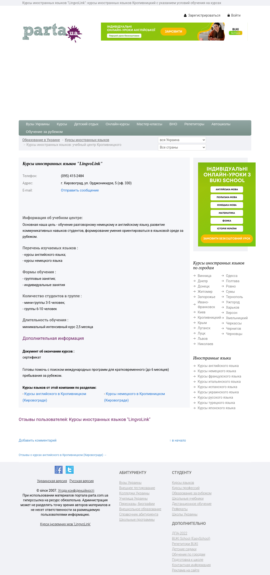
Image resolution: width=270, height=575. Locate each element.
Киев (201, 312)
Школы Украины (184, 514)
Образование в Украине (41, 140)
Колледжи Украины (134, 493)
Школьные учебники (188, 498)
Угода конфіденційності (76, 490)
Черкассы (234, 323)
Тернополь (234, 297)
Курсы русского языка (215, 397)
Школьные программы (137, 519)
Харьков (232, 307)
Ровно (231, 286)
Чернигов (233, 328)
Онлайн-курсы (117, 124)
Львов (203, 339)
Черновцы (234, 334)
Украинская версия (52, 481)
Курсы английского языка (218, 366)
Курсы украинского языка (218, 392)
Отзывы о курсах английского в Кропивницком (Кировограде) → (63, 455)
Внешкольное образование (140, 509)
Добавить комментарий (38, 440)
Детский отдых (86, 124)
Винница (204, 276)
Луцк (201, 333)
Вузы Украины (38, 124)
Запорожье (206, 297)
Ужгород (233, 302)
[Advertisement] (135, 79)
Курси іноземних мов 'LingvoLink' (65, 524)
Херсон (231, 313)
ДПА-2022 (179, 533)
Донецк (204, 286)
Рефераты (180, 509)
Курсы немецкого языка (217, 371)
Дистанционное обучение (191, 504)
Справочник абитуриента (138, 514)
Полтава (233, 281)
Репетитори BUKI (185, 544)
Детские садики (184, 549)
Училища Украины (133, 498)
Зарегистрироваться (202, 15)
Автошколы (220, 124)
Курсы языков (183, 483)
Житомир (205, 291)
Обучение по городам (188, 554)
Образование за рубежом (191, 493)
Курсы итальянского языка (219, 381)
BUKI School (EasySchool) (191, 538)
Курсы (62, 124)
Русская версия (82, 481)
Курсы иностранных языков (87, 140)
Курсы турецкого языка (216, 403)
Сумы (230, 291)
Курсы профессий (186, 488)
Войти (234, 15)
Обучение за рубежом (44, 132)
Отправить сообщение (80, 190)
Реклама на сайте (185, 570)
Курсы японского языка (216, 408)
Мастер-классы (149, 124)
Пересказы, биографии (137, 504)
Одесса (232, 276)
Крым (202, 323)
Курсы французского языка (219, 376)
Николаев (205, 344)
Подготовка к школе (187, 560)
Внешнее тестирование (137, 488)
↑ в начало (178, 440)
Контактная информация (191, 565)
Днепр (203, 281)
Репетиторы (194, 124)
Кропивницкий (209, 317)
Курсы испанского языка (217, 387)
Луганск (204, 328)
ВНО (173, 124)
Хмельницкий (237, 318)
